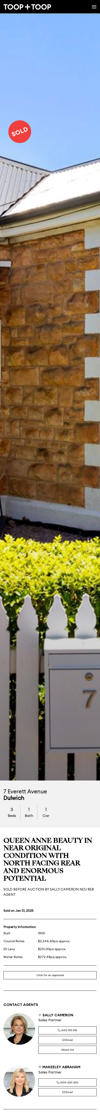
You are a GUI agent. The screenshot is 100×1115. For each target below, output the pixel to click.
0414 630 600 (67, 1082)
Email (67, 1040)
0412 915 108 (67, 1030)
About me (67, 1049)
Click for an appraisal (50, 975)
